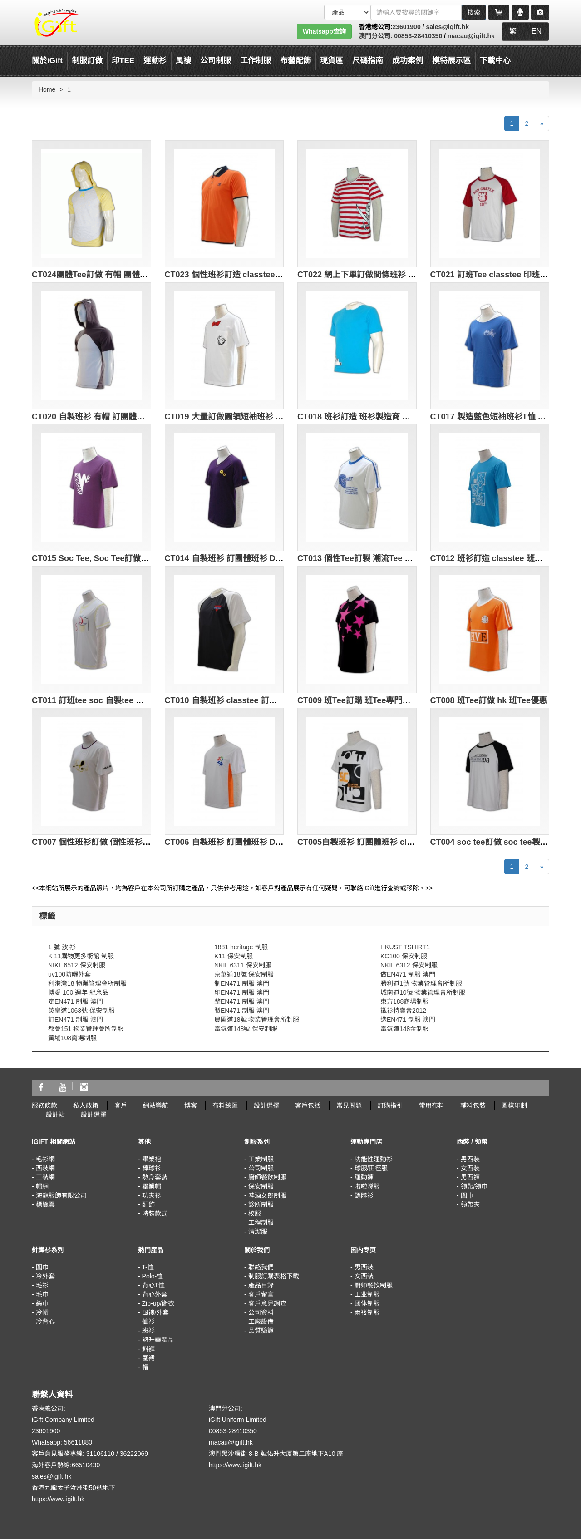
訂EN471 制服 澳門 (75, 1019)
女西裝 (470, 1168)
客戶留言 (261, 1294)
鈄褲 (148, 1348)
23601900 (406, 26)
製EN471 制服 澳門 (241, 1010)
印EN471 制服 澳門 (241, 992)
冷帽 (42, 1312)
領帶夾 (470, 1204)
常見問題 (349, 1105)
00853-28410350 (417, 35)
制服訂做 (87, 60)
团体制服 (367, 1303)
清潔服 (257, 1231)
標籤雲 (45, 1204)
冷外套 (45, 1276)
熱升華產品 (158, 1339)
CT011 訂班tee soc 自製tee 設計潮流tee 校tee (117, 700)
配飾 (148, 1204)
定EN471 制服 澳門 (75, 1001)
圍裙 (148, 1357)
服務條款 (44, 1105)
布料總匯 (225, 1105)
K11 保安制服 (233, 956)
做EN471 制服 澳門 (407, 974)
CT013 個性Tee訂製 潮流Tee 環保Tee (365, 558)
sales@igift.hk (447, 26)
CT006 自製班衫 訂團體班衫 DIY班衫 (232, 842)
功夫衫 (151, 1195)
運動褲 (364, 1177)
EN (537, 31)
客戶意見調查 (267, 1303)
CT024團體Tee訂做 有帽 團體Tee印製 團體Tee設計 (125, 274)
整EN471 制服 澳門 (241, 1001)
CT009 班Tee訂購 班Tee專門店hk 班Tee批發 (378, 700)
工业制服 (367, 1294)
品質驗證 (261, 1330)
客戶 (120, 1105)
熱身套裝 (154, 1177)
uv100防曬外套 (69, 974)
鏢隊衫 (364, 1195)
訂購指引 (390, 1105)
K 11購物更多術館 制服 (81, 956)
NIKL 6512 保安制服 (76, 965)
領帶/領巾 (474, 1186)
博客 (190, 1105)
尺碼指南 (367, 60)
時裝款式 (154, 1213)
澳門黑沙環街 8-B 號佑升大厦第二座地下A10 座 (276, 1453)
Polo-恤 (152, 1276)
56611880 (78, 1442)
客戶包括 (307, 1105)
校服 (254, 1213)
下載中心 (495, 60)
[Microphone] (520, 12)
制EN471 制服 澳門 (241, 983)
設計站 (55, 1114)
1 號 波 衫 (62, 947)
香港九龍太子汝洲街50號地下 (73, 1487)
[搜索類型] (347, 12)
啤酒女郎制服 (267, 1195)
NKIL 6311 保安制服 (242, 965)
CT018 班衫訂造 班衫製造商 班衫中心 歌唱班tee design (399, 416)
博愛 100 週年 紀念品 (78, 992)
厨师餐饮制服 (374, 1285)
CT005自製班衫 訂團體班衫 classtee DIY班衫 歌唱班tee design (414, 842)
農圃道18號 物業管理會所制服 (256, 1019)
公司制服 (261, 1168)
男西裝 (470, 1159)
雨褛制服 (367, 1312)
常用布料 (431, 1105)
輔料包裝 (473, 1105)
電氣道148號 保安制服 (245, 1028)
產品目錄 (261, 1285)
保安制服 (261, 1186)
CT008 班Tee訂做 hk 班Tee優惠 (488, 700)
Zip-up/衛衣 (158, 1303)
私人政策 (85, 1105)
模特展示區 (451, 60)
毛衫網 (45, 1159)
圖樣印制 (514, 1105)
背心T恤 (153, 1285)
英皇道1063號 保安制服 (81, 1010)
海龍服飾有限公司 (61, 1195)
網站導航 (155, 1105)
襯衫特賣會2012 (403, 1010)
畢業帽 (151, 1186)
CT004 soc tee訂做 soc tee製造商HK (499, 842)
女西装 (364, 1276)
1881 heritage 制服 (241, 947)
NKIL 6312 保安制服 (409, 965)
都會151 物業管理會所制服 (86, 1028)
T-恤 (147, 1267)
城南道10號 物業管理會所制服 (422, 992)
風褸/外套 (155, 1312)
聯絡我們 (261, 1267)
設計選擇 (266, 1105)
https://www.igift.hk (58, 1499)
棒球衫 (151, 1168)
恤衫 (148, 1321)
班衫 (148, 1330)
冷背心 (45, 1321)
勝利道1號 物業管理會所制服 (421, 983)
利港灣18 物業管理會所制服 (87, 983)
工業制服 (261, 1159)
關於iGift (47, 60)
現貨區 (331, 60)
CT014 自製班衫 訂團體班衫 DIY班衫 (232, 558)
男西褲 (470, 1177)
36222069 (134, 1453)
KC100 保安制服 (403, 956)
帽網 (42, 1186)
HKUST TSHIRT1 (405, 947)
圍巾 (467, 1195)
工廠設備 (261, 1321)
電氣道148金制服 (404, 1028)
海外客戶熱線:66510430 (66, 1465)
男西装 (364, 1267)
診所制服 (261, 1204)
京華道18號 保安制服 (244, 974)
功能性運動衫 (374, 1159)
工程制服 (261, 1222)
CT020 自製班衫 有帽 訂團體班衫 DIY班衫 (108, 416)
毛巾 (42, 1294)
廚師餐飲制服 (267, 1177)
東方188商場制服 (404, 1001)
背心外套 (154, 1294)
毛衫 (42, 1285)
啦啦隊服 (367, 1186)
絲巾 (42, 1303)
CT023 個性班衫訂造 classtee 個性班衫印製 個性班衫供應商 (275, 274)
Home (47, 89)
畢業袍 (151, 1159)
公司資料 (261, 1312)
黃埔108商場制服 (72, 1037)
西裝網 (45, 1168)
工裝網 (45, 1177)
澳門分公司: (376, 35)
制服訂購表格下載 (273, 1276)
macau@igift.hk (471, 35)
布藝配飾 (295, 60)
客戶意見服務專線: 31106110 (73, 1453)
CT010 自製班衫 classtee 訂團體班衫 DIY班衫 (249, 700)
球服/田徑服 (371, 1168)
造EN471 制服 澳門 (407, 1019)
